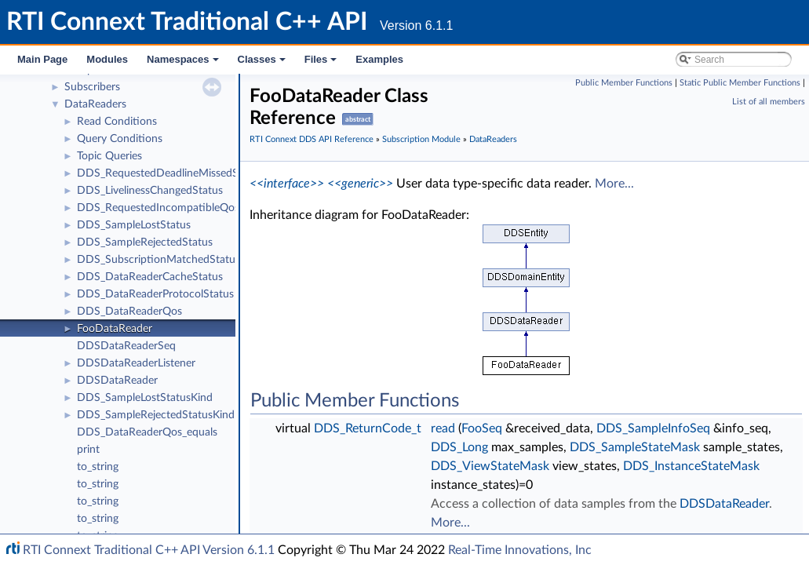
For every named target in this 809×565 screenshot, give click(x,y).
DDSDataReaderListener (136, 363)
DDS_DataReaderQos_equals (147, 432)
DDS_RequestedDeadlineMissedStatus (170, 173)
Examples (379, 59)
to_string (97, 466)
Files (322, 63)
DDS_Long (459, 447)
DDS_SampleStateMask (635, 447)
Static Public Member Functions (740, 82)
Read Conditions (117, 121)
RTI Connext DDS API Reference (312, 139)
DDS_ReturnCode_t (367, 428)
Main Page (42, 59)
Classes (263, 63)
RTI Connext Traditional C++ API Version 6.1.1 (149, 550)
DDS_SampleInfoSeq (653, 428)
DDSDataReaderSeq (126, 346)
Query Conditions (119, 138)
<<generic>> (360, 183)
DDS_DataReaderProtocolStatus (155, 294)
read (443, 428)
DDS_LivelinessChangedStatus (150, 190)
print (88, 449)
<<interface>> (287, 183)
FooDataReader (114, 328)
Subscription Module (421, 139)
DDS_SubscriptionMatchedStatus (158, 259)
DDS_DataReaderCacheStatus (150, 277)
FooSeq (481, 428)
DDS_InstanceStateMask (691, 466)
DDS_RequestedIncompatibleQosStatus (173, 207)
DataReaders (95, 104)
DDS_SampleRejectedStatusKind (156, 415)
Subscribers (92, 87)
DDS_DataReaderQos (129, 311)
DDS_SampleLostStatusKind (145, 397)
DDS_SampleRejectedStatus (145, 242)
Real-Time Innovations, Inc (520, 550)
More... (614, 183)
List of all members (768, 101)
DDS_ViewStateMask (490, 466)
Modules (107, 59)
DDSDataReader (117, 380)
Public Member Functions (623, 82)
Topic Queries (109, 156)
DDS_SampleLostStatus (134, 225)
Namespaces (184, 63)
